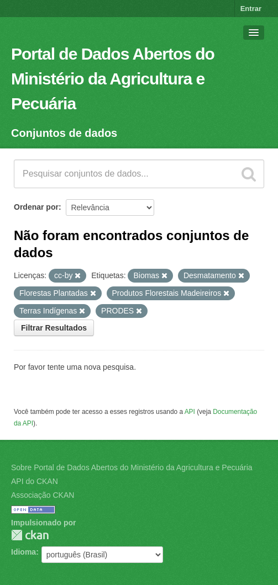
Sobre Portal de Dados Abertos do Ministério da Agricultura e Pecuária (132, 467)
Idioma (23, 551)
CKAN (30, 535)
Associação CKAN (42, 495)
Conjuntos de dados (64, 133)
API (190, 412)
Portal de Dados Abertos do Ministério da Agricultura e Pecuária (112, 79)
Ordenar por (36, 207)
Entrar (250, 8)
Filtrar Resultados (54, 327)
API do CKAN (34, 481)
